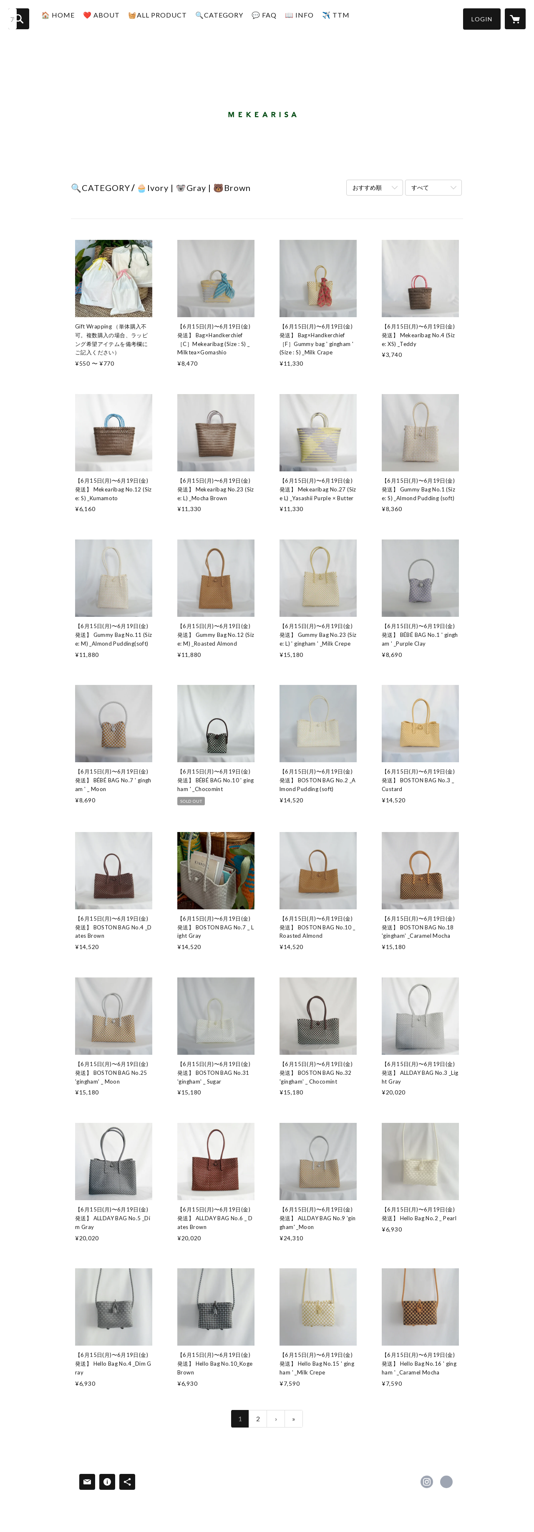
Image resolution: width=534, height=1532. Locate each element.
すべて (420, 187)
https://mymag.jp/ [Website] (446, 1482)
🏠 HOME (71, 18)
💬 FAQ (277, 18)
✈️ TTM (349, 18)
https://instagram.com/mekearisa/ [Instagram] (427, 1482)
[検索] (18, 18)
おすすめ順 (367, 187)
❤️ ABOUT (114, 18)
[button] (482, 19)
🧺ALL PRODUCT (170, 18)
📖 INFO (312, 18)
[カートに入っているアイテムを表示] (515, 18)
